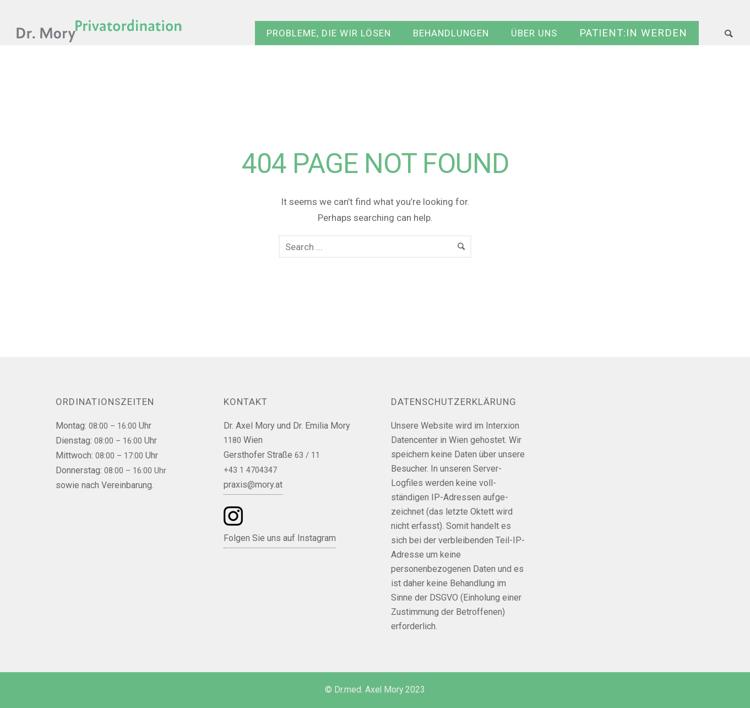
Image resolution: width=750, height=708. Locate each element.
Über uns (534, 33)
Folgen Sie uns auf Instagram (280, 538)
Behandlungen (451, 33)
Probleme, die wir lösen (329, 33)
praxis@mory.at (253, 484)
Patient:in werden (633, 33)
